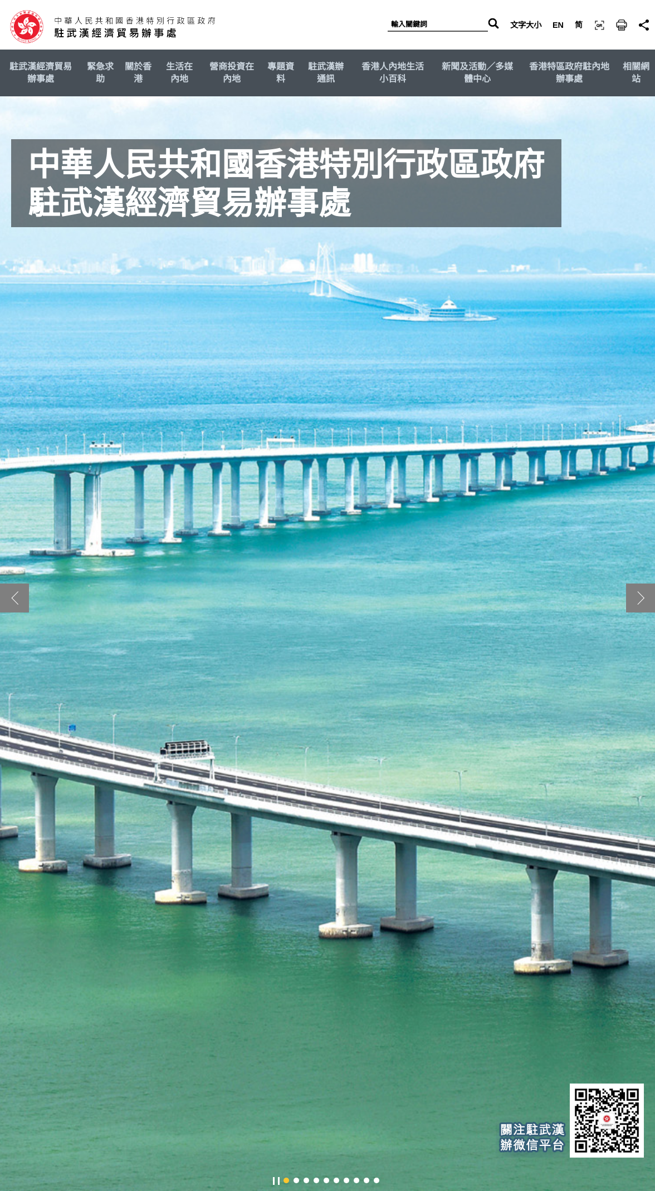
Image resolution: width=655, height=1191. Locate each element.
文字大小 (525, 25)
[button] (640, 598)
